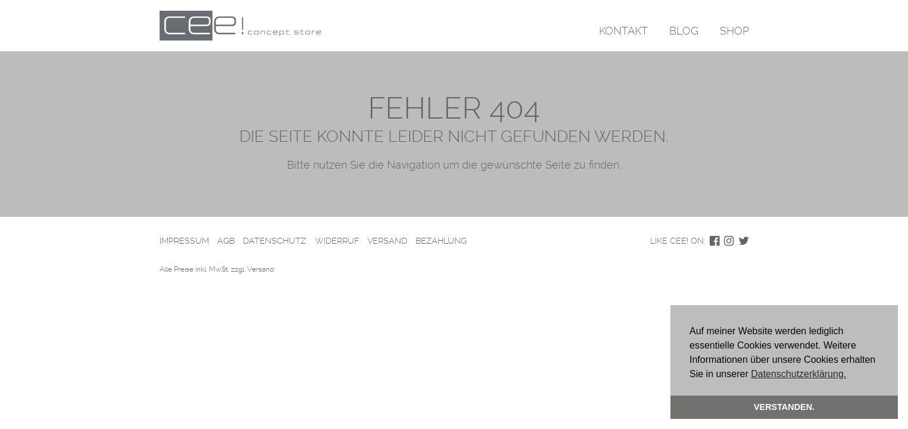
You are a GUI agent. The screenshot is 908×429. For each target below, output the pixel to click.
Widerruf (337, 240)
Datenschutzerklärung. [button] (798, 374)
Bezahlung (441, 240)
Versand (387, 240)
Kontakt (623, 30)
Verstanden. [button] (784, 407)
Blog (683, 30)
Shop (734, 30)
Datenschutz (274, 240)
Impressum (184, 240)
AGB (226, 240)
